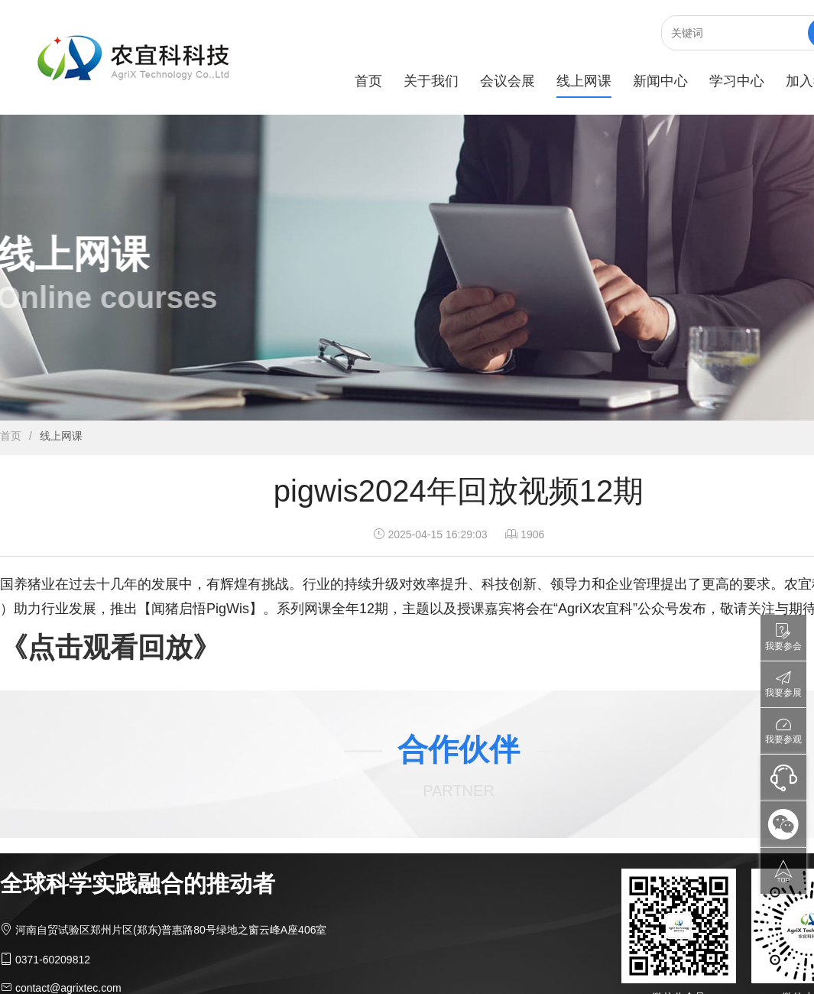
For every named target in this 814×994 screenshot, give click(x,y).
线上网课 (583, 81)
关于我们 (431, 81)
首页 (368, 81)
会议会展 (507, 81)
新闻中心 (660, 81)
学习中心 (736, 81)
